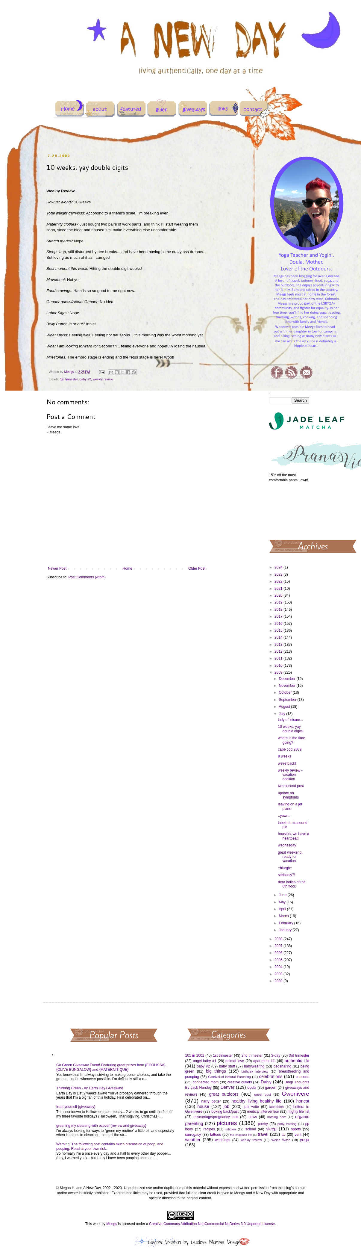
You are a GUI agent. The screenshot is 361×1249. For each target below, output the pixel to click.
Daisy (266, 1081)
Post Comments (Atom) (87, 577)
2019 (278, 602)
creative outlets (239, 1082)
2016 (278, 624)
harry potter (211, 1101)
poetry (263, 1124)
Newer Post (57, 568)
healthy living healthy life (256, 1101)
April (283, 909)
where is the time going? (291, 740)
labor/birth (276, 1107)
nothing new (276, 1117)
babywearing (254, 1066)
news (252, 1117)
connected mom (206, 1082)
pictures (227, 1123)
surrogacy (193, 1134)
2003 (278, 974)
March (284, 916)
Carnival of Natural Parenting (229, 1077)
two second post (291, 786)
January (285, 930)
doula (251, 1087)
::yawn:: (284, 815)
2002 (278, 981)
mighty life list (298, 1111)
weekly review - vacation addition (290, 774)
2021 (278, 588)
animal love (234, 1061)
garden (270, 1087)
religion (230, 1129)
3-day (275, 1055)
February (286, 923)
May (282, 902)
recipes (209, 1129)
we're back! (287, 763)
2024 (278, 567)
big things (216, 1071)
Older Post (196, 568)
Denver (227, 1087)
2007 (278, 946)
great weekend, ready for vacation (290, 856)
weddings (222, 1140)
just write (251, 1107)
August (285, 706)
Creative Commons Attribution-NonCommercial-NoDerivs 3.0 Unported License (212, 1224)
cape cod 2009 (289, 749)
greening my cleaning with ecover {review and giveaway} (101, 1126)
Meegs (111, 1224)
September (288, 700)
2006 (278, 953)
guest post (262, 1094)
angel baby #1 (204, 1061)
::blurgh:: (285, 868)
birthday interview (255, 1071)
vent (298, 1134)
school (250, 1129)
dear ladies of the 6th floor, (291, 884)
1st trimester (69, 379)
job (226, 1106)
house (203, 1106)
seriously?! (286, 875)
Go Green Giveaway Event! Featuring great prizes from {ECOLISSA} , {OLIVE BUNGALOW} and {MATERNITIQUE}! (112, 1067)
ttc (284, 1134)
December (287, 679)
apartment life (264, 1061)
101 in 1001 (194, 1055)
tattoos (215, 1134)
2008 (278, 939)
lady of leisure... (290, 720)
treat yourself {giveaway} (75, 1107)
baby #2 (85, 379)
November (287, 686)
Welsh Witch (280, 1140)
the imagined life (241, 1134)
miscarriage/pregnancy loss (215, 1117)
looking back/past (225, 1111)
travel (263, 1134)
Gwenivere (295, 1094)
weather (193, 1139)
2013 (278, 644)
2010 (278, 665)
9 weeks (284, 756)
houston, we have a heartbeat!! (293, 836)
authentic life (297, 1060)
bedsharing (282, 1066)
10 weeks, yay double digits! (291, 729)
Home (127, 568)
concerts (302, 1077)
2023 (278, 574)
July (282, 714)
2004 (278, 967)
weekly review (103, 379)
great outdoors (223, 1094)
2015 (278, 630)
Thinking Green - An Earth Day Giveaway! (89, 1088)
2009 (278, 672)
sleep (271, 1128)
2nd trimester (252, 1055)
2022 (278, 581)
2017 (278, 616)
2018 (278, 609)
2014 (278, 637)
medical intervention (263, 1111)
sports (296, 1129)
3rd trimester (299, 1055)
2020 (278, 595)
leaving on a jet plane (290, 806)
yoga (304, 1139)
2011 (278, 658)
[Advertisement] (289, 510)
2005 (278, 960)
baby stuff (227, 1066)
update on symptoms (288, 795)
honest (302, 1101)
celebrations (271, 1076)
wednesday (287, 845)
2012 (278, 651)
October (285, 692)
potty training (287, 1124)
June (283, 895)
